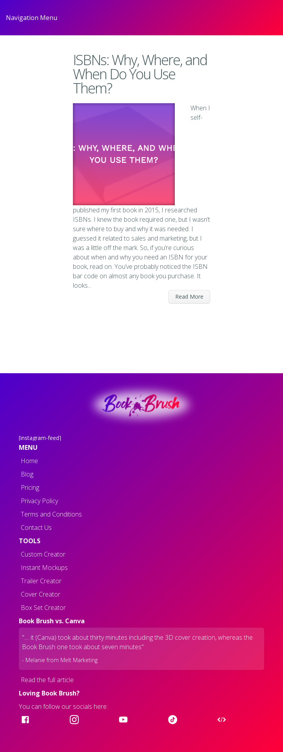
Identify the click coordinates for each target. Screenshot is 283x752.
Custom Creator (43, 554)
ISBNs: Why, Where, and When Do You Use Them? (140, 74)
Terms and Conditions (51, 514)
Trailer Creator (41, 581)
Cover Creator (40, 594)
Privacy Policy (39, 500)
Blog (27, 474)
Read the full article (47, 679)
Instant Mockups (44, 567)
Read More (189, 296)
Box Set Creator (43, 607)
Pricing (30, 487)
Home (29, 460)
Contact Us (36, 527)
